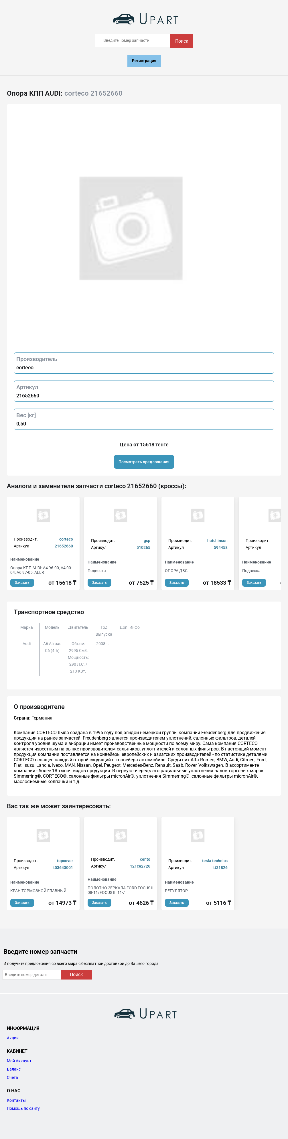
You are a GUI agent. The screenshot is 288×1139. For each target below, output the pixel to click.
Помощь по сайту (23, 1108)
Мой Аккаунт (19, 1061)
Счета (12, 1077)
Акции (13, 1038)
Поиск (181, 41)
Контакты (16, 1100)
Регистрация (144, 60)
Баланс (14, 1069)
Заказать (22, 583)
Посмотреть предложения (144, 462)
